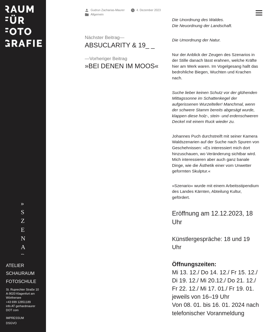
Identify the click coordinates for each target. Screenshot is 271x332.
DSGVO (11, 323)
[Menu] (258, 12)
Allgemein (97, 14)
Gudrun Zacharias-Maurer (108, 10)
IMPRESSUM (15, 318)
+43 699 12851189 (18, 302)
